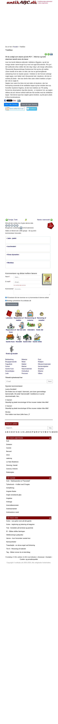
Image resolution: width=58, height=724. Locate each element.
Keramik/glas (9, 371)
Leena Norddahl (10, 389)
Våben (40, 373)
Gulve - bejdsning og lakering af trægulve (20, 524)
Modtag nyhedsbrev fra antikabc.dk (19, 301)
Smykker (41, 369)
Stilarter (40, 371)
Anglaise (9, 498)
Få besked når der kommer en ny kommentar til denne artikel (28, 297)
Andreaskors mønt (12, 512)
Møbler (24, 364)
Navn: (7, 276)
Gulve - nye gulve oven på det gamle (19, 521)
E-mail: (8, 281)
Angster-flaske (11, 491)
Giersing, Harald (11, 465)
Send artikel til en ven (17, 109)
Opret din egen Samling (29, 104)
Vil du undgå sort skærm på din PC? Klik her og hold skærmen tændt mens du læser (25, 58)
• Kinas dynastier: (12, 254)
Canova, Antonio (12, 469)
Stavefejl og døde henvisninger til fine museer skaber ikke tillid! (26, 402)
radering (9, 458)
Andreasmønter (11, 509)
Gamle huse (9, 369)
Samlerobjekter (43, 366)
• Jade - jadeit (11, 238)
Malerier (24, 359)
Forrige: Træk (11, 220)
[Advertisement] (23, 25)
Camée (8, 448)
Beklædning (9, 359)
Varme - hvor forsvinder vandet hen (18, 538)
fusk (7, 441)
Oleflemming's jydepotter (14, 535)
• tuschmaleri (11, 246)
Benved (9, 451)
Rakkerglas (10, 472)
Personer (25, 373)
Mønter (24, 366)
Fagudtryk (8, 364)
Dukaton (9, 444)
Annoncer (41, 557)
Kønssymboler (11, 542)
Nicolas (7, 412)
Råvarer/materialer (44, 364)
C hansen (8, 400)
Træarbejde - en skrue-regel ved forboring (20, 545)
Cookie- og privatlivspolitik (29, 559)
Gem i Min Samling (11, 104)
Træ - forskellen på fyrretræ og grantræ (19, 528)
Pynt (39, 359)
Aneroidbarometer (12, 505)
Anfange (9, 502)
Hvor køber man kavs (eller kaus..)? (17, 414)
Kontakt (48, 557)
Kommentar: (8, 289)
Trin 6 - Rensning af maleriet (16, 549)
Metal (23, 362)
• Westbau (10, 263)
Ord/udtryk (25, 371)
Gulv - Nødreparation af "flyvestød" (18, 481)
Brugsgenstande (11, 362)
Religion (41, 362)
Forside (15, 47)
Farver (7, 366)
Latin (7, 373)
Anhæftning (10, 488)
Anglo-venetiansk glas (13, 495)
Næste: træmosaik (45, 220)
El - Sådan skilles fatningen (15, 531)
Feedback (32, 109)
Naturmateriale (27, 369)
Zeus (8, 455)
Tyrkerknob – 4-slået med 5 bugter (18, 484)
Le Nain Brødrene (12, 462)
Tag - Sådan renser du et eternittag (18, 552)
